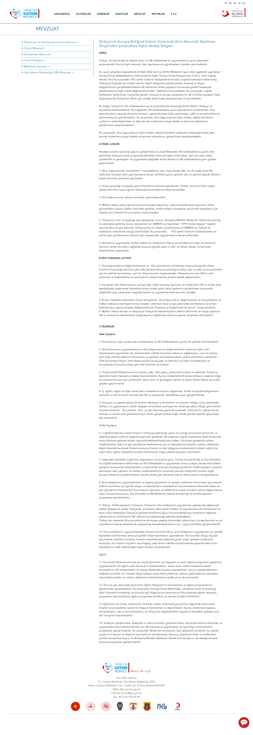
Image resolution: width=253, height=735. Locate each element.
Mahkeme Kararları (36, 66)
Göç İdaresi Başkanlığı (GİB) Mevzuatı (48, 72)
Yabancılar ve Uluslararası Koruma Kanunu (50, 42)
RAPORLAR (158, 14)
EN (230, 3)
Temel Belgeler (34, 60)
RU (243, 3)
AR (234, 3)
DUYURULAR (83, 14)
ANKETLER (121, 14)
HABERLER (103, 14)
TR (225, 3)
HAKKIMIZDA (62, 14)
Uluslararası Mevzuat (37, 54)
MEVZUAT (140, 14)
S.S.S (173, 14)
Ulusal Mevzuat (33, 48)
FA (239, 3)
